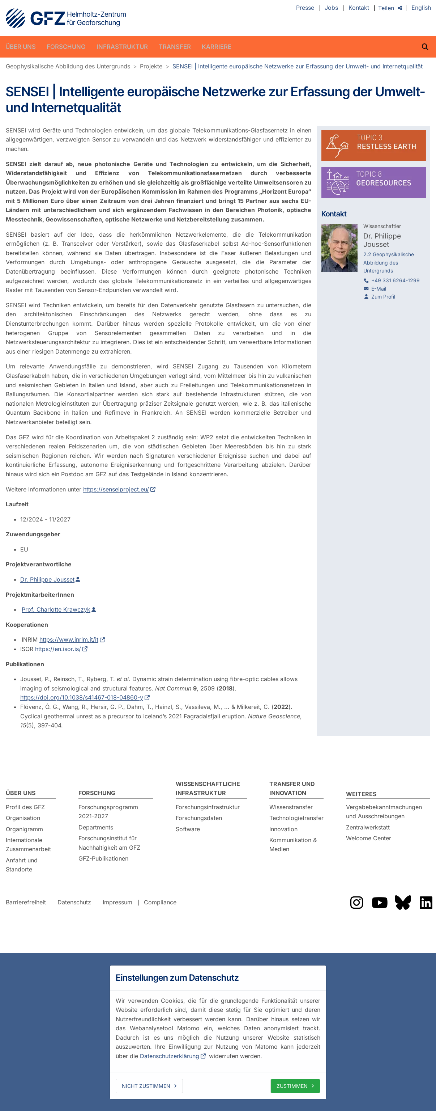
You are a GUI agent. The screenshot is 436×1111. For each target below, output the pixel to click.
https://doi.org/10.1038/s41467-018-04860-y (81, 697)
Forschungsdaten (199, 817)
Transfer (175, 46)
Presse (305, 8)
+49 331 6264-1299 (395, 280)
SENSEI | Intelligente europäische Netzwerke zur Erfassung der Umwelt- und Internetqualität (297, 66)
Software (188, 829)
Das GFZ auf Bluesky (403, 902)
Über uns (20, 46)
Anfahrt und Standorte (22, 865)
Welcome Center (368, 838)
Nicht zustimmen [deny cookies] (146, 1086)
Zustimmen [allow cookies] (292, 1086)
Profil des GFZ (25, 807)
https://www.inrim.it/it (68, 639)
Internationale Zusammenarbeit (28, 844)
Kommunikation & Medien (293, 844)
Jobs (331, 8)
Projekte (151, 66)
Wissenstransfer (291, 807)
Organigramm (24, 829)
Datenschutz (74, 902)
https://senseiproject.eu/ (116, 489)
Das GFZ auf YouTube (379, 902)
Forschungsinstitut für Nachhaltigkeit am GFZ (109, 843)
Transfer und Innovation (292, 788)
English (421, 8)
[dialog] (218, 1032)
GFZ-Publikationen (103, 858)
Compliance (160, 902)
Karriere (216, 46)
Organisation (23, 817)
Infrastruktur (122, 46)
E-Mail (378, 289)
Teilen (386, 8)
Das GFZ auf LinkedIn (426, 902)
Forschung (66, 46)
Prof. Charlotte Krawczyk (56, 609)
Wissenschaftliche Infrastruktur (208, 788)
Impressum (117, 902)
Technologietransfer (296, 817)
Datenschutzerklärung (169, 1056)
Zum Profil (383, 296)
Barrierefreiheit (26, 902)
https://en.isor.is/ (58, 648)
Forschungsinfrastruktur (208, 807)
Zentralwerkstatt (368, 827)
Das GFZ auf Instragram (356, 902)
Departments (95, 827)
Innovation (283, 829)
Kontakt (359, 8)
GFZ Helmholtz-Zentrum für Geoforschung (66, 18)
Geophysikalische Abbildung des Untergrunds (68, 66)
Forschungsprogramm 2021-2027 (108, 811)
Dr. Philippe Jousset (47, 579)
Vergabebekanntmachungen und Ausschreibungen (384, 811)
